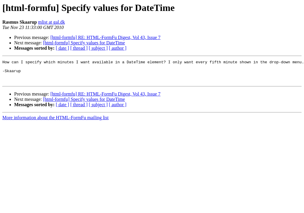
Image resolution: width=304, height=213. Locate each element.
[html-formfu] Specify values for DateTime (84, 42)
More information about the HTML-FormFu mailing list (55, 122)
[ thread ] (79, 48)
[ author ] (118, 48)
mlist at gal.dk (51, 22)
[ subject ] (98, 48)
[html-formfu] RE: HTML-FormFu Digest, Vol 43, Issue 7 (105, 37)
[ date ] (62, 48)
